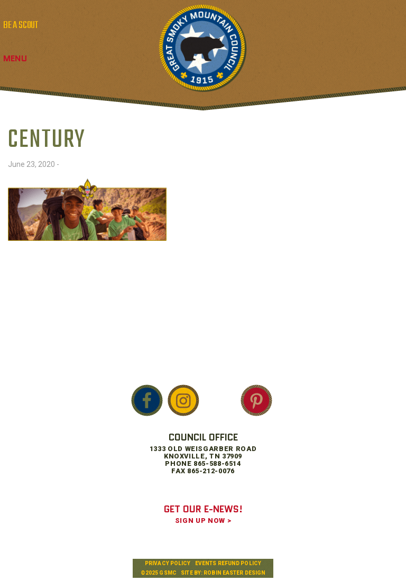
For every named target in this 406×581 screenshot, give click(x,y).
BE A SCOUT (20, 25)
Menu (15, 58)
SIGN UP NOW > (203, 520)
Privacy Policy (167, 563)
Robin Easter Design (234, 573)
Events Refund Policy (228, 563)
